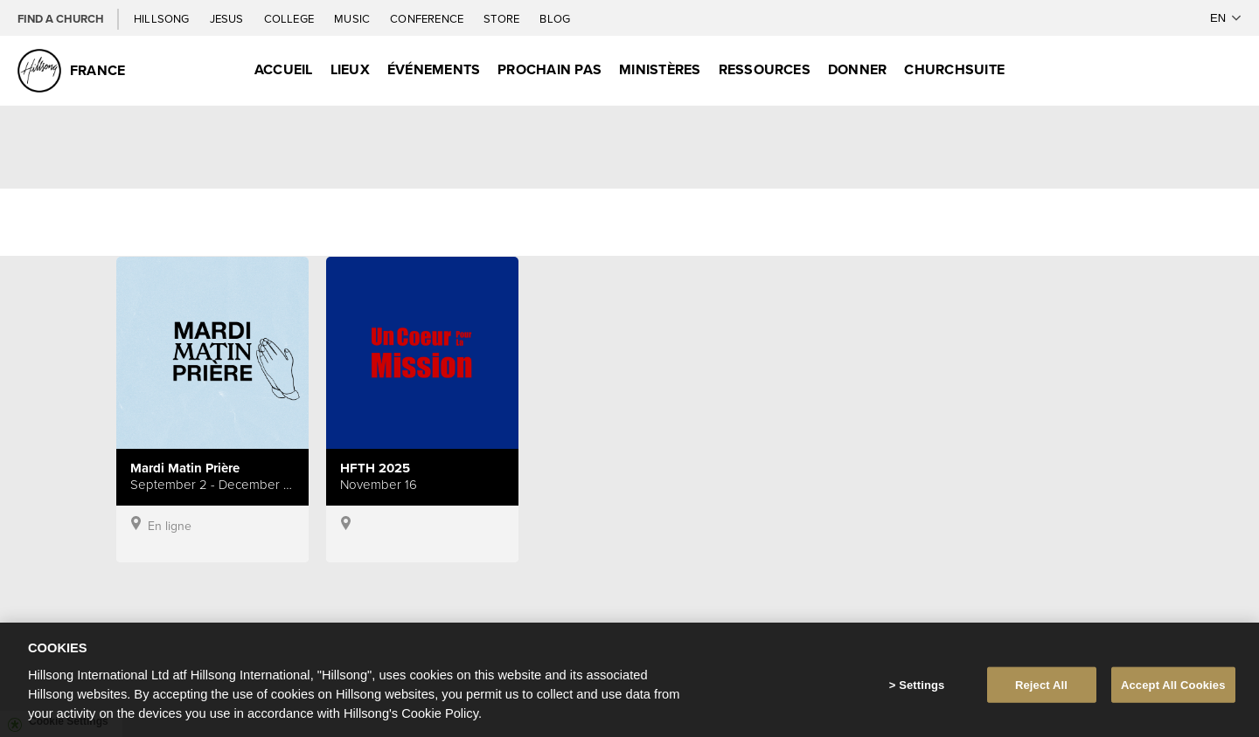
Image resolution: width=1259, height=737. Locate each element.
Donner (857, 69)
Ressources (764, 69)
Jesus (228, 18)
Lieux (350, 69)
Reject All (1041, 694)
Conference (428, 18)
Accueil (283, 69)
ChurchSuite (954, 69)
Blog (554, 18)
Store (502, 18)
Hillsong (163, 18)
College (290, 18)
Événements (433, 69)
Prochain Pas (549, 69)
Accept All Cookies (1173, 694)
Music (353, 18)
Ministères (659, 69)
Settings (921, 694)
